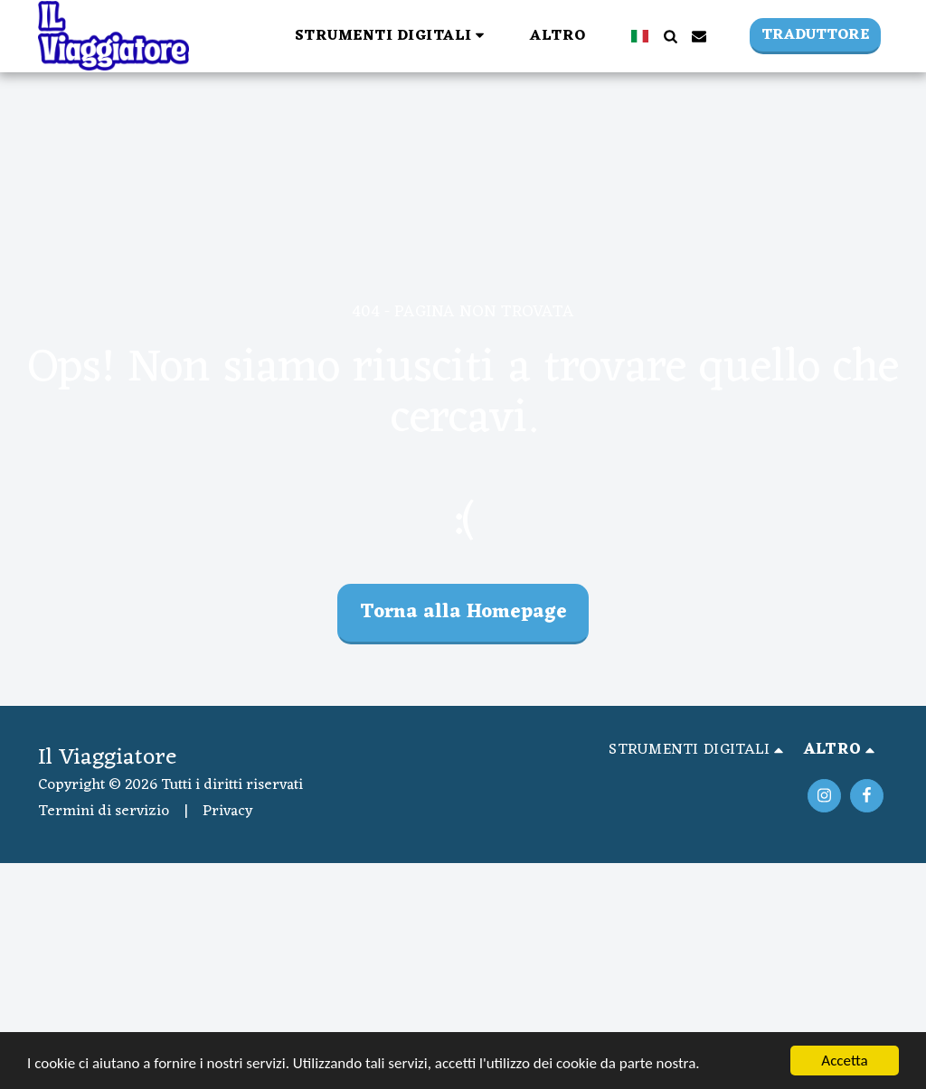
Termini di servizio (103, 811)
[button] (393, 36)
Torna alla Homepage (463, 612)
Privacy (227, 811)
